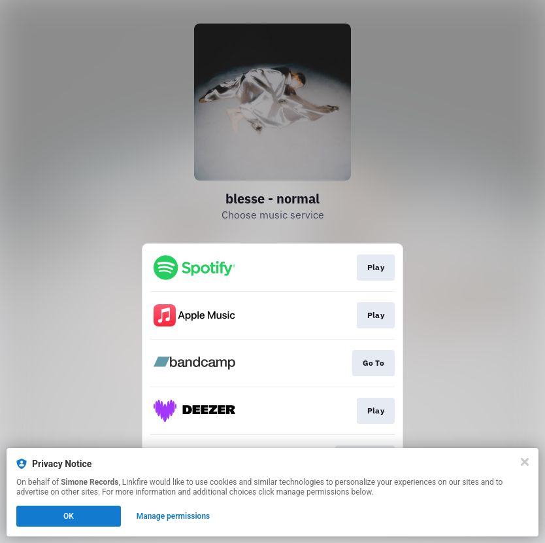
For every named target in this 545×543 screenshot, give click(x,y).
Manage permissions (173, 516)
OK (68, 516)
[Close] (524, 461)
